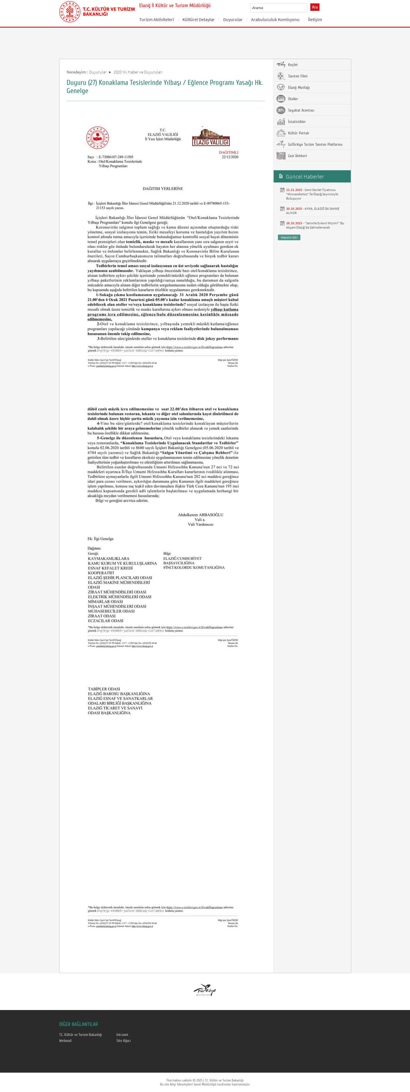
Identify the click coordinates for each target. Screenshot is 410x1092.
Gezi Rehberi (291, 156)
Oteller (287, 99)
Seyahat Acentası (295, 110)
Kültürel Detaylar (199, 19)
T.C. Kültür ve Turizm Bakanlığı (80, 1035)
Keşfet (287, 65)
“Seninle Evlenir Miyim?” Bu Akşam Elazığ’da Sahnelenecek (315, 225)
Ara (315, 7)
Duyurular (233, 19)
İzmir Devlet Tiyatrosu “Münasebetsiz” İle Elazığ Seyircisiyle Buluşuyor (312, 194)
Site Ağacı (123, 1040)
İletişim (315, 19)
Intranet (122, 1035)
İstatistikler (291, 122)
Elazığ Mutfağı (293, 87)
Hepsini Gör (289, 237)
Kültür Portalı (292, 133)
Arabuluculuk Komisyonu (275, 19)
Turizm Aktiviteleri (156, 19)
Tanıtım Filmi (292, 76)
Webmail (65, 1040)
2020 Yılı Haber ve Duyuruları (138, 72)
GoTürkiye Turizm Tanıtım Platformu (309, 144)
